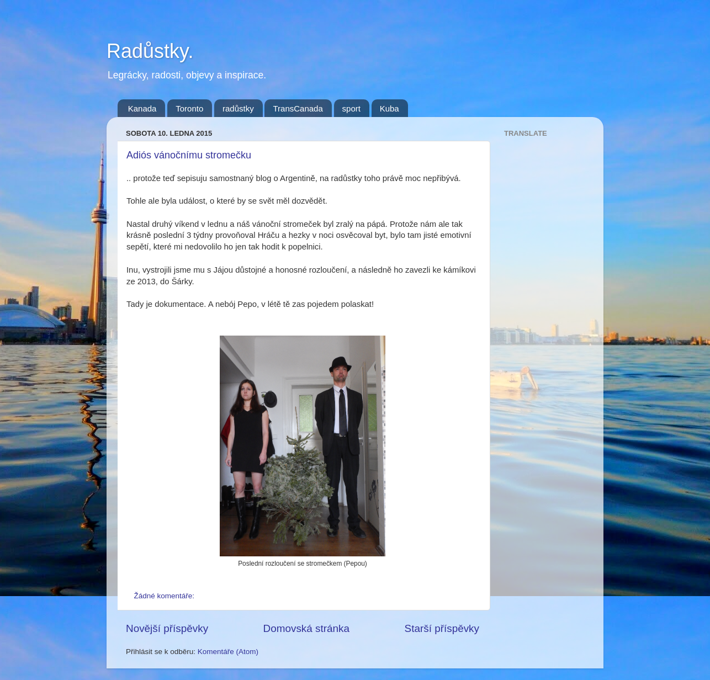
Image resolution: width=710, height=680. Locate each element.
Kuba (389, 108)
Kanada (142, 108)
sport (351, 108)
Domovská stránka (306, 628)
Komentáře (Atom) (228, 651)
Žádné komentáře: (165, 596)
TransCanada (297, 108)
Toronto (189, 108)
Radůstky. (150, 51)
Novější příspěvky (167, 628)
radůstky (238, 108)
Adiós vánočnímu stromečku (188, 155)
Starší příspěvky (442, 628)
